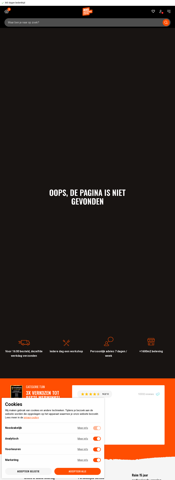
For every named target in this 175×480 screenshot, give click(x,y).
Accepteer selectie (28, 471)
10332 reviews (148, 394)
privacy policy (31, 417)
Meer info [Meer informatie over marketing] (83, 460)
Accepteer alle (77, 471)
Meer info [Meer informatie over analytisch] (83, 438)
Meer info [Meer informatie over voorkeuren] (83, 449)
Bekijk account (161, 12)
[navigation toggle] (168, 11)
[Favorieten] (153, 11)
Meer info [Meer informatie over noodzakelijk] (83, 428)
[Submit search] (166, 22)
